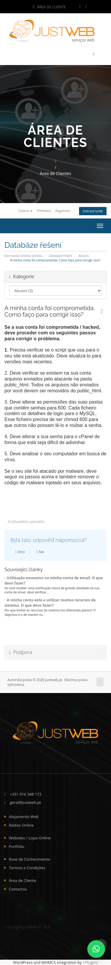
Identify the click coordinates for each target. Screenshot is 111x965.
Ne (40, 551)
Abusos (83, 256)
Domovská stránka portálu (23, 256)
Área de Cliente (49, 6)
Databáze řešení (60, 256)
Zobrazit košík (93, 211)
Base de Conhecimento (29, 859)
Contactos (18, 889)
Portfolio (16, 846)
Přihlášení (44, 211)
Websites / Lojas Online (30, 838)
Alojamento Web (23, 816)
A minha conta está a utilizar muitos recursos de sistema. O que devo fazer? (50, 603)
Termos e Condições (27, 867)
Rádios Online (21, 825)
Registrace (62, 211)
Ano (20, 551)
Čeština (25, 211)
